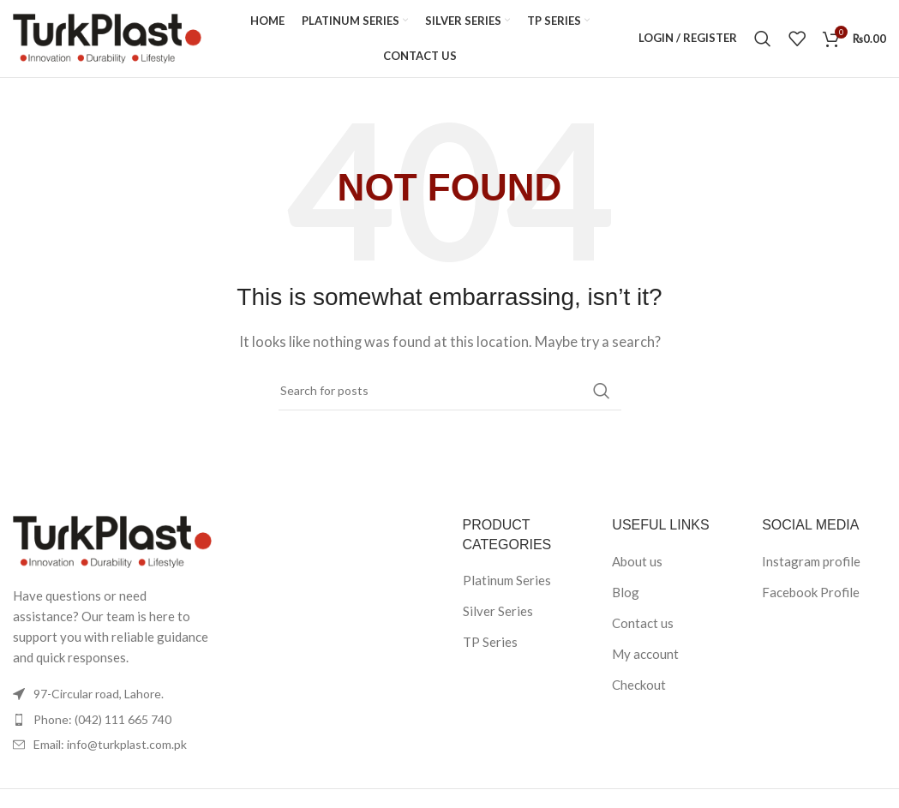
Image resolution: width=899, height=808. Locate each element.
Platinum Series (507, 580)
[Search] (763, 38)
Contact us (643, 623)
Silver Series (498, 611)
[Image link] (112, 540)
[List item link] (112, 719)
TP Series (490, 641)
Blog (625, 592)
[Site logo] (107, 37)
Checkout (639, 684)
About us (637, 561)
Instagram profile (811, 561)
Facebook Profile (811, 592)
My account (645, 653)
